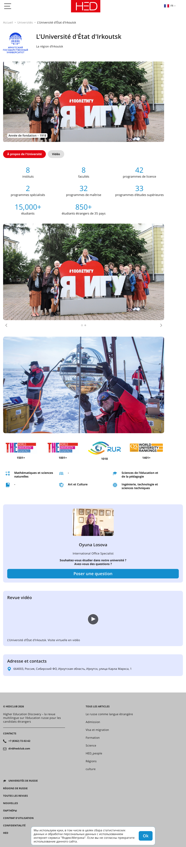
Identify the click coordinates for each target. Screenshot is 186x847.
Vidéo (56, 154)
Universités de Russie (23, 780)
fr (168, 5)
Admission (93, 722)
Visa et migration (97, 730)
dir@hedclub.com (19, 748)
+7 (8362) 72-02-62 (19, 741)
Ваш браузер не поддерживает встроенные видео (38, 618)
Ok (145, 836)
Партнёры (10, 810)
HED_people (94, 753)
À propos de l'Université (24, 154)
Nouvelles (10, 803)
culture (91, 769)
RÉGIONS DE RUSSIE (15, 788)
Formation (93, 738)
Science (91, 745)
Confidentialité (14, 825)
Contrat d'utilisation (18, 818)
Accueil (8, 22)
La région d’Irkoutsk (49, 46)
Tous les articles (98, 706)
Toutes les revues (15, 795)
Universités (25, 22)
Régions (91, 761)
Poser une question (93, 573)
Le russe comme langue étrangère (109, 714)
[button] (6, 325)
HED (5, 833)
